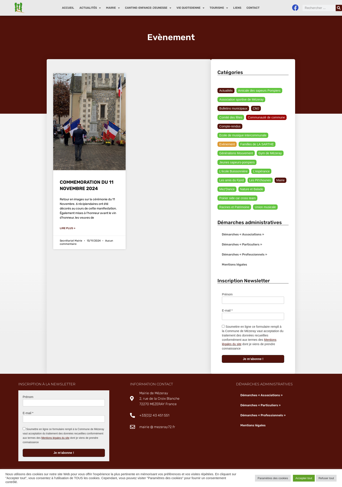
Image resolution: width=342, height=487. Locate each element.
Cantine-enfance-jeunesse (148, 8)
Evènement (227, 144)
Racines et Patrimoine (234, 207)
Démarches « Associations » (243, 235)
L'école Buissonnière (233, 171)
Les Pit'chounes (259, 180)
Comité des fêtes (230, 117)
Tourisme (219, 8)
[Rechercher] (339, 8)
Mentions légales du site (55, 438)
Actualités (90, 8)
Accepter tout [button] (304, 478)
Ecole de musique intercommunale (242, 135)
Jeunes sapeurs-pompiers (236, 162)
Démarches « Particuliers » (242, 245)
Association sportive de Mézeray (241, 99)
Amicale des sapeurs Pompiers (259, 90)
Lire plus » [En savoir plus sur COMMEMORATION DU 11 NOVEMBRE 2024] (67, 228)
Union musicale (265, 207)
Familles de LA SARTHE (256, 144)
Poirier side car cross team (237, 198)
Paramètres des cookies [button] (273, 478)
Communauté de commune (266, 117)
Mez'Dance (226, 189)
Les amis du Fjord (231, 180)
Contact (253, 7)
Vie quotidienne (190, 8)
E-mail (227, 311)
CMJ (256, 108)
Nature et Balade (251, 189)
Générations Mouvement (236, 153)
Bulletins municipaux (233, 108)
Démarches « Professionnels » (244, 255)
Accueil (68, 7)
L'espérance (261, 171)
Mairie (113, 8)
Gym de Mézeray (270, 153)
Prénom (227, 295)
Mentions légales (234, 265)
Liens (237, 7)
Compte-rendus (229, 126)
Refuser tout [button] (326, 478)
